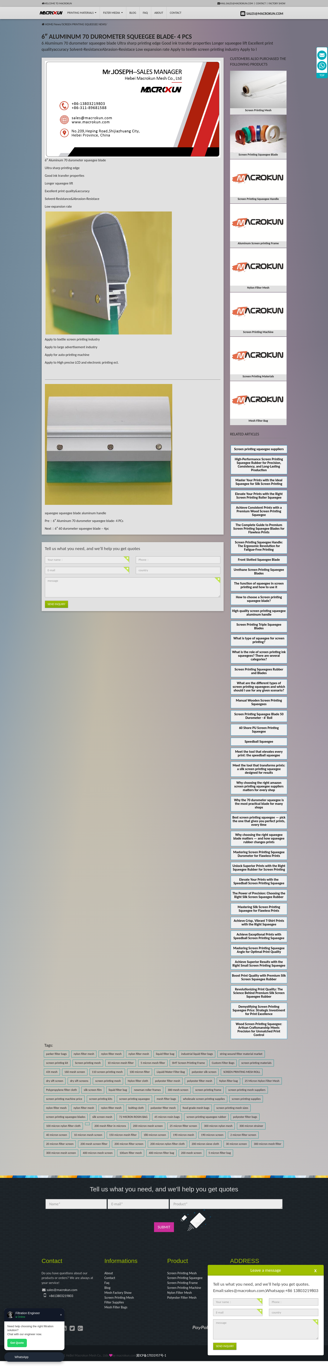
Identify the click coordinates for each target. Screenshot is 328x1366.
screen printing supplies (246, 1099)
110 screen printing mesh (107, 1072)
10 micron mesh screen (88, 1135)
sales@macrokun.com (64, 1292)
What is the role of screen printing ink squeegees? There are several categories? (259, 655)
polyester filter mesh (167, 1081)
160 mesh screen (74, 1072)
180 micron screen (154, 1135)
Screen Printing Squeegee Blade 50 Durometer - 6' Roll (259, 716)
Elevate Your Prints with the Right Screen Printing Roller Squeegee (259, 495)
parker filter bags (56, 1054)
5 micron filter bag (220, 1153)
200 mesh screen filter (93, 1144)
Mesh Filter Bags (117, 1312)
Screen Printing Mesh (121, 1301)
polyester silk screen (204, 1072)
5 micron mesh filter (152, 1063)
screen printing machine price (64, 1099)
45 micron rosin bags (167, 1117)
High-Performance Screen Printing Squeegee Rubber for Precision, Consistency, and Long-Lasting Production (259, 464)
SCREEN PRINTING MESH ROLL (241, 1072)
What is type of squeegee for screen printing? (258, 640)
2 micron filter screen (243, 1135)
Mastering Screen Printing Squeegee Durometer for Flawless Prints (259, 854)
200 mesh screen (191, 1153)
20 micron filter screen (60, 1144)
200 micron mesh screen (148, 1126)
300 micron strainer (251, 1126)
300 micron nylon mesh (218, 1126)
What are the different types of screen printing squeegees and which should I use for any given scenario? (259, 686)
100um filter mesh (130, 1153)
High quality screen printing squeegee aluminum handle (259, 612)
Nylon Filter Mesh (181, 1295)
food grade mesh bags (196, 1108)
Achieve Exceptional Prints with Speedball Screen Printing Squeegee (258, 936)
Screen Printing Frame (184, 1284)
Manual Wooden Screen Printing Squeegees (259, 702)
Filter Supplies (115, 1306)
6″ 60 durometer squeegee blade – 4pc (82, 528)
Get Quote (17, 1342)
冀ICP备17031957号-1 (151, 1360)
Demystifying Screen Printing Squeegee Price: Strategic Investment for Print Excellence (259, 1010)
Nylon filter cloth (138, 1081)
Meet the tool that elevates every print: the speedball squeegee (259, 753)
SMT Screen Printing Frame (188, 1063)
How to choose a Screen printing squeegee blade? (259, 599)
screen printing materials (256, 1063)
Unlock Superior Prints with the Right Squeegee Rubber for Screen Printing (258, 867)
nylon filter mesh (84, 1054)
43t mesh (52, 1072)
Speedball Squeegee (259, 741)
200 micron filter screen (128, 1144)
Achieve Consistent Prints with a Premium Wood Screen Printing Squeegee (259, 511)
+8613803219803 (62, 1298)
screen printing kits (100, 1099)
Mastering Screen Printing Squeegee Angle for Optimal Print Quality (259, 950)
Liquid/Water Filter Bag (171, 1072)
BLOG (133, 13)
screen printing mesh (108, 1081)
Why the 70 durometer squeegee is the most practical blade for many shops (259, 803)
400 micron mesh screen (98, 1153)
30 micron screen (236, 1144)
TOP (322, 75)
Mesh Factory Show (119, 1295)
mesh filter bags (166, 1099)
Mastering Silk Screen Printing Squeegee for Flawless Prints (259, 909)
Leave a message (265, 1270)
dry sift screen (54, 1081)
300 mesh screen (178, 1090)
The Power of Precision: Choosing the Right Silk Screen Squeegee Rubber (258, 895)
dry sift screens (79, 1081)
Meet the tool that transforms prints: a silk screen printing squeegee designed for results (259, 769)
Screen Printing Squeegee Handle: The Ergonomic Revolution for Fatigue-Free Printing (259, 546)
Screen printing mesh (88, 1063)
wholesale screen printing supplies (204, 1099)
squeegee (51, 513)
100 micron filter (140, 1072)
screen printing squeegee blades (65, 1117)
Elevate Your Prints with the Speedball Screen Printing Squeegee (258, 881)
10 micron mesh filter (121, 1063)
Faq (107, 1284)
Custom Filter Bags (223, 1063)
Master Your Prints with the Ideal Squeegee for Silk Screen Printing (258, 482)
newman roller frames (147, 1090)
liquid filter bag (165, 1054)
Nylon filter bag (228, 1081)
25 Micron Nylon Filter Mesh (262, 1081)
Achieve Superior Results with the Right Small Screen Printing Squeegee (258, 963)
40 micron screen (56, 1135)
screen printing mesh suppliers (246, 1090)
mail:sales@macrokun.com (235, 3)
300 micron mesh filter (267, 1144)
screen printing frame (208, 1090)
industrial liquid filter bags (197, 1054)
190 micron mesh (183, 1135)
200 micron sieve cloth (205, 1144)
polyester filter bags (245, 1117)
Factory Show (277, 3)
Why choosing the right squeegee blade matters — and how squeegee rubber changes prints (258, 838)
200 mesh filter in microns (110, 1126)
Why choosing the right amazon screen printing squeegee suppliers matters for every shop (259, 786)
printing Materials (81, 13)
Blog (107, 1290)
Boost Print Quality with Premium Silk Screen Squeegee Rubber (259, 977)
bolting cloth (136, 1108)
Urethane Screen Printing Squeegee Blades (259, 571)
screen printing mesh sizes (232, 1108)
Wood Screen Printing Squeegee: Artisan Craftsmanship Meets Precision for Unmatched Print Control (259, 1029)
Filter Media (113, 13)
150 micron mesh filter (123, 1135)
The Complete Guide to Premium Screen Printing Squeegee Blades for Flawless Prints (258, 528)
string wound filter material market (241, 1054)
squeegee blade (70, 513)
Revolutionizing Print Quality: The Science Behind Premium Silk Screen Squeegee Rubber (259, 993)
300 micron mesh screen (61, 1153)
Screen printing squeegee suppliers (259, 449)
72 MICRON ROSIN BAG (133, 1117)
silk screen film (93, 1090)
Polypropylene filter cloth (61, 1090)
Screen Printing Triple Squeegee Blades (258, 626)
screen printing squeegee (134, 1099)
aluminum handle (94, 513)
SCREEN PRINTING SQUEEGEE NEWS (84, 24)
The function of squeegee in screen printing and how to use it (259, 585)
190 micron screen (212, 1135)
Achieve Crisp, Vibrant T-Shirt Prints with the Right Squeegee (259, 922)
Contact (261, 3)
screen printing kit (57, 1063)
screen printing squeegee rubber (206, 1117)
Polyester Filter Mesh (183, 1301)
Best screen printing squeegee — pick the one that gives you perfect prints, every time (258, 821)
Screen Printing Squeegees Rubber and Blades (259, 671)
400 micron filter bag (161, 1153)
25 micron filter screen (183, 1126)
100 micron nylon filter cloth (63, 1126)
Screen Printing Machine (186, 1290)
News (57, 24)
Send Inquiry (57, 604)
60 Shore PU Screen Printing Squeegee (259, 729)
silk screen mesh (102, 1117)
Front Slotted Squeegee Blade (259, 560)
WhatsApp (22, 1357)
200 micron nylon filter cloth (167, 1144)
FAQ (145, 13)
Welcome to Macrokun (57, 3)
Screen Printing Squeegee (187, 1278)
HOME (49, 24)
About (158, 13)
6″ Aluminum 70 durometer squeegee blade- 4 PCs (88, 521)
